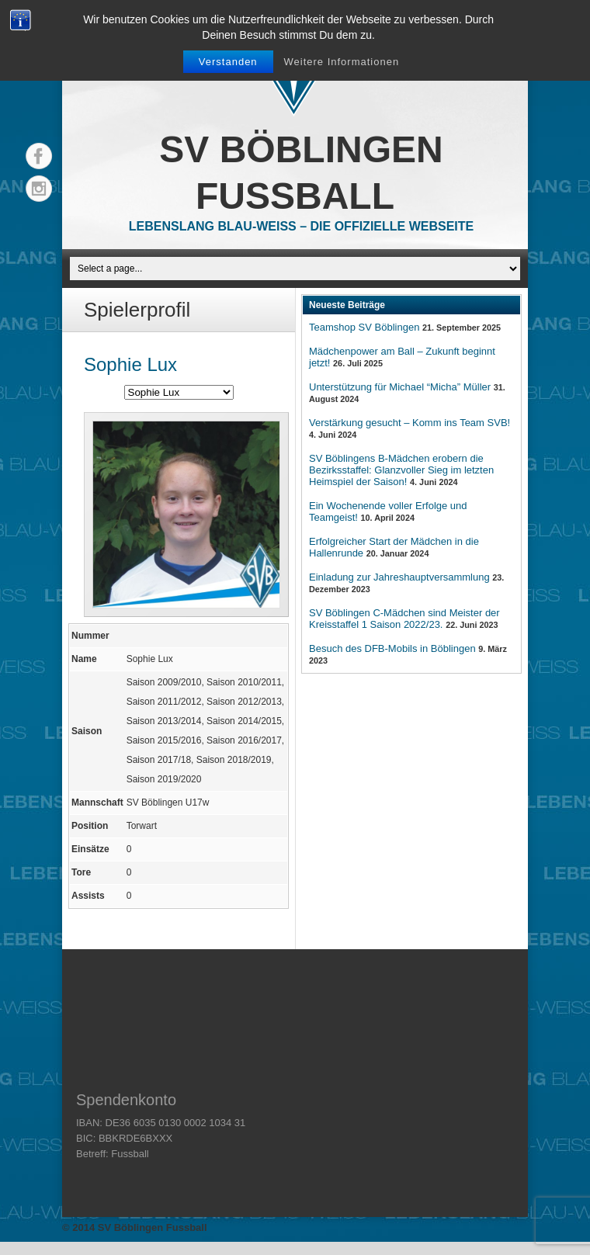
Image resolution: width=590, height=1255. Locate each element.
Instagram (39, 189)
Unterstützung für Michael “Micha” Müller (400, 387)
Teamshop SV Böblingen (364, 327)
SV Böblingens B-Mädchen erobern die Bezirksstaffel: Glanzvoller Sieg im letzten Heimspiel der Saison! (401, 469)
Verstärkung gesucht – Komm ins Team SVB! (409, 422)
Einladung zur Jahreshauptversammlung (399, 577)
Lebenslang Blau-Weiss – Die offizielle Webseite (301, 226)
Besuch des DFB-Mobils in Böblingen (392, 648)
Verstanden (228, 62)
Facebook (39, 156)
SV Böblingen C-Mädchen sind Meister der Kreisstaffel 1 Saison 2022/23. (404, 618)
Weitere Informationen (342, 62)
